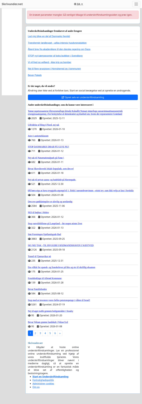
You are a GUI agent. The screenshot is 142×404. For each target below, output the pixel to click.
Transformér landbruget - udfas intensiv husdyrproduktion (57, 43)
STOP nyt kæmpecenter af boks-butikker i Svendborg (55, 56)
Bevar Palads (35, 75)
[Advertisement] (12, 51)
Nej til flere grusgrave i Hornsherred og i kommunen (54, 68)
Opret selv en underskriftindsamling (83, 97)
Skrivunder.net (12, 4)
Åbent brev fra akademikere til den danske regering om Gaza (59, 49)
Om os (36, 387)
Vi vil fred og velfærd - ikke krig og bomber (49, 62)
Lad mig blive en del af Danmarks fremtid (49, 36)
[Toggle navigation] (136, 4)
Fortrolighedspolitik (43, 380)
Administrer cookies (43, 383)
